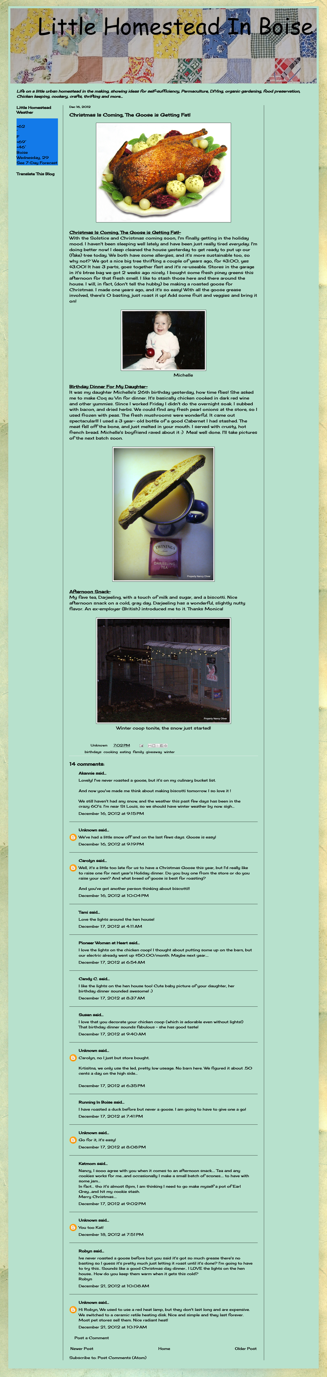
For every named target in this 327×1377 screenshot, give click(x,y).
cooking (110, 752)
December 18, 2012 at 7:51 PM (111, 1234)
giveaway (154, 752)
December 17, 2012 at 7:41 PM (111, 1116)
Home (164, 1348)
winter (169, 752)
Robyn (85, 1251)
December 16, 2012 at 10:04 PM (114, 895)
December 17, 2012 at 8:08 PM (112, 1147)
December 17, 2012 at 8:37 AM (112, 998)
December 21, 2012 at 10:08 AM (114, 1286)
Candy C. (88, 978)
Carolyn (87, 860)
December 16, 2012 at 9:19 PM (111, 844)
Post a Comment (92, 1337)
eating (125, 752)
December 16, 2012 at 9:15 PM (111, 813)
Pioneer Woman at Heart (103, 943)
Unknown (88, 830)
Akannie (86, 773)
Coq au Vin (109, 398)
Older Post (246, 1348)
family (138, 752)
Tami (83, 912)
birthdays (93, 752)
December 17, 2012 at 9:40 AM (112, 1034)
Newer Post (81, 1348)
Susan (85, 1014)
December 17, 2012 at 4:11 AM (110, 926)
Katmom (87, 1163)
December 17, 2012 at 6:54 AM (112, 962)
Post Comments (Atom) (122, 1357)
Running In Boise (95, 1102)
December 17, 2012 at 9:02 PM (112, 1203)
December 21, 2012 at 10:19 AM (113, 1327)
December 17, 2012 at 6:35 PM (112, 1085)
